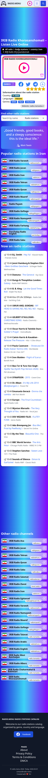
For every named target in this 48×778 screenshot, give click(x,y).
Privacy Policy (24, 753)
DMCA (24, 760)
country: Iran (36, 49)
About (24, 750)
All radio (7, 49)
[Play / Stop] (30, 3)
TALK (21, 102)
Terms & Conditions (24, 757)
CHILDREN (30, 102)
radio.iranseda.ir (37, 106)
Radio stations (21, 49)
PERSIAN (18, 99)
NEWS (14, 102)
